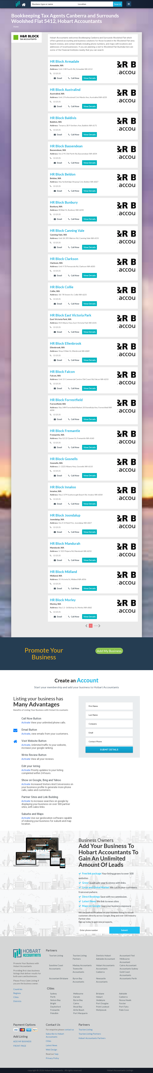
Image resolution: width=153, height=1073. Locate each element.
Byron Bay (78, 1000)
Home (16, 26)
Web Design (51, 1049)
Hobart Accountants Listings (120, 1070)
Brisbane (100, 993)
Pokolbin (54, 1013)
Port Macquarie (80, 1013)
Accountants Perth (128, 978)
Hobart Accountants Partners (92, 1038)
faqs (56, 1054)
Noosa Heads (125, 1000)
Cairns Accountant (128, 965)
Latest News (51, 1045)
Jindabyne (100, 1000)
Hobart (99, 997)
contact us (69, 1029)
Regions (17, 993)
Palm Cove (124, 1010)
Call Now (73, 78)
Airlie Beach (78, 1010)
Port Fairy (124, 1006)
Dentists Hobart (103, 955)
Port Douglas (102, 1003)
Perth (52, 997)
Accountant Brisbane (58, 978)
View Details (89, 78)
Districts (17, 1001)
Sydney (53, 993)
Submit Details (109, 749)
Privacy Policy (52, 1058)
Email (58, 78)
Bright (53, 1003)
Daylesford (55, 1006)
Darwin (76, 997)
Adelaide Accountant (105, 959)
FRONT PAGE (19, 1046)
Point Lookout (102, 1006)
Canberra (123, 997)
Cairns (76, 1003)
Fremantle (55, 1010)
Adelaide (123, 993)
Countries (17, 989)
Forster (122, 1003)
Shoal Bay (77, 1006)
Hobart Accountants (105, 965)
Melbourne (78, 993)
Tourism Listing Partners (90, 1034)
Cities (16, 997)
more (97, 625)
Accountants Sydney (129, 968)
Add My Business (109, 651)
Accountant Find (127, 955)
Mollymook (101, 1010)
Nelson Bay (55, 1000)
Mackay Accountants (82, 965)
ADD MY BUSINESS (22, 1041)
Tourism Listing (56, 955)
